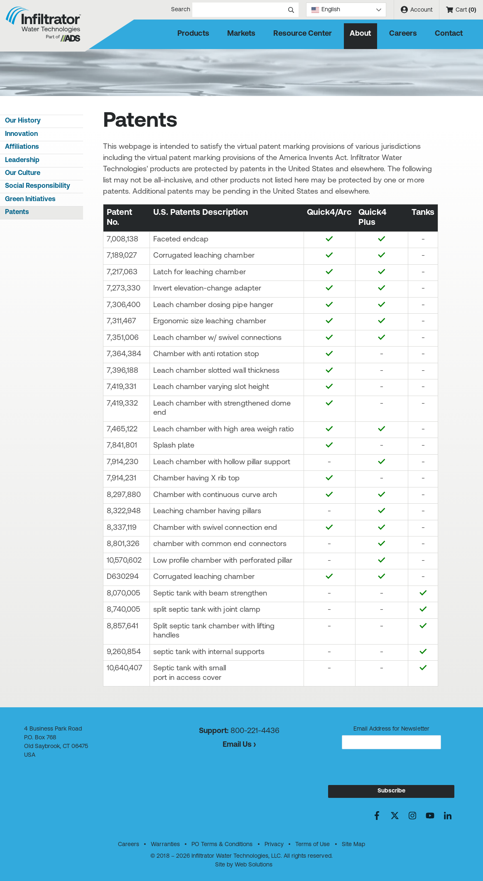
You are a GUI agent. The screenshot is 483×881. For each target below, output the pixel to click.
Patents (17, 212)
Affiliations (22, 147)
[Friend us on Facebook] (377, 815)
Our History (23, 121)
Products (193, 34)
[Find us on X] (394, 815)
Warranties (165, 845)
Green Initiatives (30, 199)
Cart (461, 10)
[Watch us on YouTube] (430, 815)
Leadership (22, 160)
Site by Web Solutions (243, 865)
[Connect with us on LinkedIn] (447, 815)
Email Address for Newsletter (391, 729)
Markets (241, 34)
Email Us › (239, 745)
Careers (403, 34)
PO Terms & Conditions (222, 845)
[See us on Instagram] (412, 815)
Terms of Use (312, 845)
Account (416, 9)
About (360, 34)
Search (203, 10)
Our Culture (22, 173)
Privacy (274, 845)
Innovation (21, 134)
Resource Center (302, 34)
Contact (449, 34)
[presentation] (391, 769)
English (325, 10)
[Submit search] (291, 9)
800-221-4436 (255, 731)
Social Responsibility (37, 186)
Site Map (353, 845)
